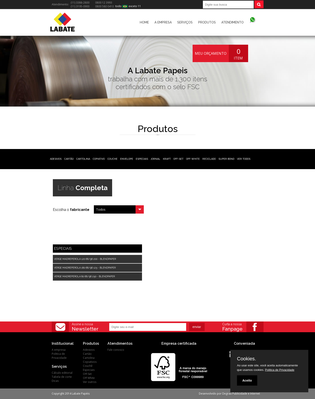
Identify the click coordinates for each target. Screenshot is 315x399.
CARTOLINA (83, 159)
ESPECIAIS (142, 159)
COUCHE (112, 159)
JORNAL (155, 159)
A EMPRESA (163, 22)
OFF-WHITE (193, 159)
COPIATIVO (99, 159)
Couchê (88, 366)
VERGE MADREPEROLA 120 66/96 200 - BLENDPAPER (85, 259)
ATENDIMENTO (232, 22)
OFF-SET (178, 159)
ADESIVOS (56, 159)
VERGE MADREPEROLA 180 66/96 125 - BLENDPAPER (85, 267)
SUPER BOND (226, 159)
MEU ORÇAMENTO (210, 53)
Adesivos (89, 350)
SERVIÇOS (185, 22)
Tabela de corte (62, 377)
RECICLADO (209, 159)
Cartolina (89, 358)
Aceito (247, 380)
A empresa (59, 350)
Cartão (87, 354)
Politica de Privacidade (59, 356)
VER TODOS (243, 159)
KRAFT (167, 159)
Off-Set (87, 374)
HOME (144, 22)
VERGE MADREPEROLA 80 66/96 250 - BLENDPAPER (84, 276)
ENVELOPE (126, 159)
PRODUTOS (207, 22)
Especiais (89, 370)
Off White (89, 378)
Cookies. (246, 359)
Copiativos (90, 362)
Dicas (55, 381)
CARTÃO (69, 159)
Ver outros (89, 382)
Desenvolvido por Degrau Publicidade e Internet (229, 393)
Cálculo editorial (62, 373)
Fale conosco (115, 350)
